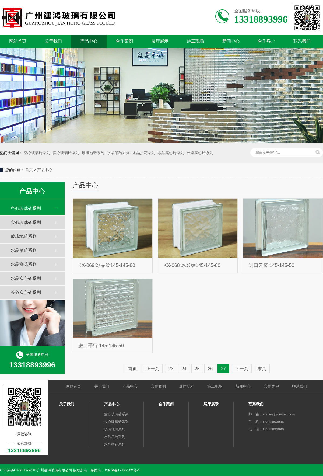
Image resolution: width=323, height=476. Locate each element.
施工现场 (195, 41)
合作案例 (124, 41)
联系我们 (302, 41)
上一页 (152, 368)
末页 (262, 368)
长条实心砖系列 (200, 153)
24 (184, 368)
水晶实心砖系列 (171, 153)
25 (197, 368)
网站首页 (17, 41)
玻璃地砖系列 (93, 153)
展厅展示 (159, 41)
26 (210, 368)
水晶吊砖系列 (118, 153)
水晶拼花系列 (143, 153)
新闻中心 (231, 41)
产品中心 (88, 41)
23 (170, 368)
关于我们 (53, 41)
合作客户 (266, 41)
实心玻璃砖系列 (66, 153)
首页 (29, 170)
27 (223, 368)
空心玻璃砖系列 (37, 153)
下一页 (241, 368)
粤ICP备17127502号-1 (122, 470)
